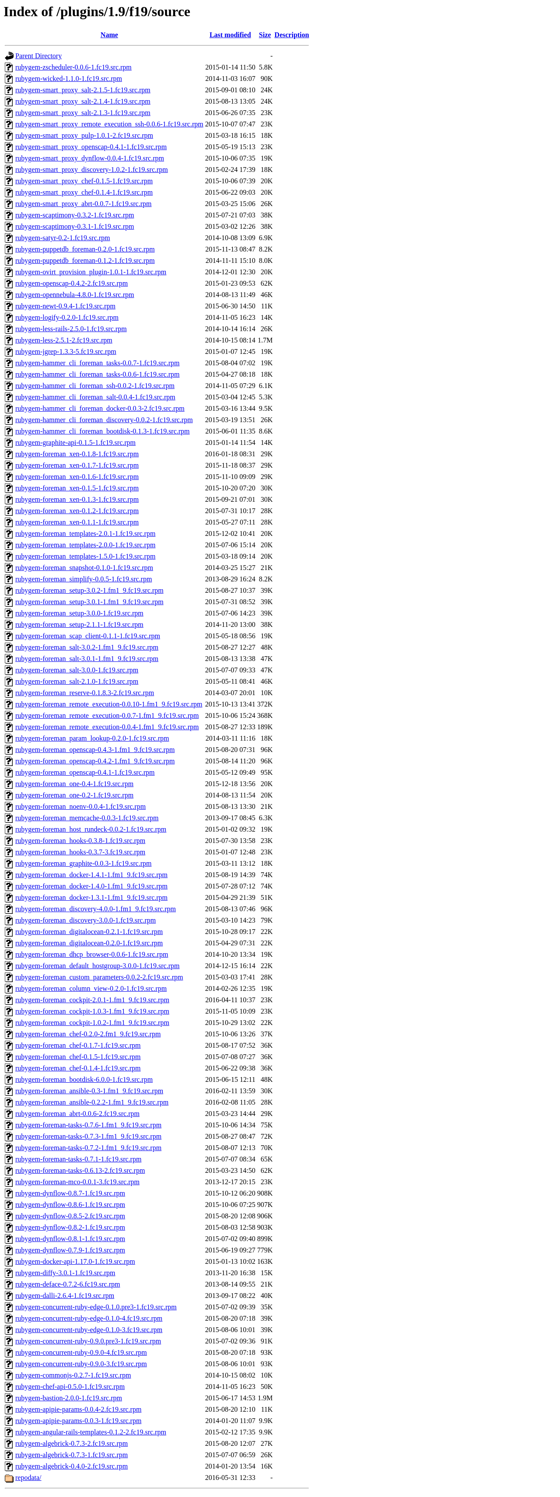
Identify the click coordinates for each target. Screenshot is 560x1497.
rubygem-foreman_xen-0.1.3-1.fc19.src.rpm (77, 499)
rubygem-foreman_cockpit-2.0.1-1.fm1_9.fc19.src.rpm (92, 1000)
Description (291, 34)
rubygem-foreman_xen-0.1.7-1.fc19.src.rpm (77, 465)
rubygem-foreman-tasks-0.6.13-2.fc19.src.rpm (80, 1170)
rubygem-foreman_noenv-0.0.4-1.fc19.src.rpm (80, 806)
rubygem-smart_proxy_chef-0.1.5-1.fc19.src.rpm (84, 181)
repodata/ (28, 1477)
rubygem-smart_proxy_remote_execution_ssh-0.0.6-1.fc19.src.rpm (109, 124)
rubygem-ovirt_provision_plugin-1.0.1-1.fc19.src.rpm (90, 272)
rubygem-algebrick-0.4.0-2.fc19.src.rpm (71, 1466)
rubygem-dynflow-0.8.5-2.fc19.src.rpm (70, 1216)
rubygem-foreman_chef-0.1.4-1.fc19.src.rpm (78, 1068)
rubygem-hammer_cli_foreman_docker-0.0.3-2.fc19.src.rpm (100, 408)
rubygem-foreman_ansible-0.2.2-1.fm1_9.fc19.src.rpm (91, 1102)
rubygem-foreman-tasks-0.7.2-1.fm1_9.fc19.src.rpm (88, 1147)
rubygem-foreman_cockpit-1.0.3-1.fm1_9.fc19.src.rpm (92, 1011)
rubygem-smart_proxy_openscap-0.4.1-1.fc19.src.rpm (91, 146)
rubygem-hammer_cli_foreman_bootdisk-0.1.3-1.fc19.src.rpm (102, 431)
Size (265, 34)
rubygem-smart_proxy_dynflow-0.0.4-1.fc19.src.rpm (89, 158)
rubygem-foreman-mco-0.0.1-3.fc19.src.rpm (77, 1182)
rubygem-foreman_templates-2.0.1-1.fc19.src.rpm (85, 533)
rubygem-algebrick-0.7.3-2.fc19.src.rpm (71, 1443)
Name (109, 34)
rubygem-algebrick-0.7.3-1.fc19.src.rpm (71, 1455)
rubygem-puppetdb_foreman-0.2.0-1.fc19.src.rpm (85, 249)
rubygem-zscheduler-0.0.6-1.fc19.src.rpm (73, 67)
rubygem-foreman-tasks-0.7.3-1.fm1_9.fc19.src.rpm (88, 1136)
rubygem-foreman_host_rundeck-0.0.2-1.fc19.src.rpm (90, 829)
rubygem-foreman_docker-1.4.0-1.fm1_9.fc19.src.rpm (91, 886)
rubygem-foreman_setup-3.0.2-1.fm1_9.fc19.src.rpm (89, 590)
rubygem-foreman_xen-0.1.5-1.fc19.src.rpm (77, 488)
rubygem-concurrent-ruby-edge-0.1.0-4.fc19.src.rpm (88, 1318)
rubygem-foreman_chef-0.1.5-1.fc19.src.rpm (78, 1056)
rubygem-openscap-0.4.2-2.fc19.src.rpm (71, 283)
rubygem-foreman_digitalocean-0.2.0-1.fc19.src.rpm (89, 943)
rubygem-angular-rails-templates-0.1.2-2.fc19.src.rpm (90, 1432)
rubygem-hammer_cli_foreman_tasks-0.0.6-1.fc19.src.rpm (97, 374)
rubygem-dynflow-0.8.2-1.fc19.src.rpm (70, 1227)
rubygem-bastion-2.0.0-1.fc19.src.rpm (68, 1398)
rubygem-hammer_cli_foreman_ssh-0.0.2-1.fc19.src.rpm (95, 385)
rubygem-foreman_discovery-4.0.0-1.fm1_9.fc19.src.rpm (95, 909)
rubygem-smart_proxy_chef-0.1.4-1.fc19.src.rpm (84, 192)
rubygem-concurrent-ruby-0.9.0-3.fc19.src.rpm (81, 1364)
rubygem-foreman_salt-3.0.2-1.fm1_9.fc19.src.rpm (86, 647)
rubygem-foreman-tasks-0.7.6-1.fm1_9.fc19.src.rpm (88, 1125)
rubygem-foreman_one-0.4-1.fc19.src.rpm (74, 783)
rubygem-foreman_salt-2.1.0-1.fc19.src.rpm (76, 681)
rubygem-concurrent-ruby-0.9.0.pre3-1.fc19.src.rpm (88, 1341)
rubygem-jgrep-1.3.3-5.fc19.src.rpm (65, 351)
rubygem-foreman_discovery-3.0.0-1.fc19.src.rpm (85, 920)
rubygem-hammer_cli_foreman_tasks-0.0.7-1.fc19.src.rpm (97, 363)
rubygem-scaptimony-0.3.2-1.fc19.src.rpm (74, 215)
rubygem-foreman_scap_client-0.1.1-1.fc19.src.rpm (87, 636)
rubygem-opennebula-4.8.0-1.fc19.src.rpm (74, 294)
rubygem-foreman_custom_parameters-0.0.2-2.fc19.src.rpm (99, 977)
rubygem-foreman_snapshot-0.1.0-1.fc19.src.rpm (84, 567)
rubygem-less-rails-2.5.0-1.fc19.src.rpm (71, 328)
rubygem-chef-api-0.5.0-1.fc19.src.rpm (70, 1386)
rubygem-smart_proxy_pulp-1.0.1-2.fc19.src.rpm (84, 135)
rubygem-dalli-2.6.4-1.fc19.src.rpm (64, 1295)
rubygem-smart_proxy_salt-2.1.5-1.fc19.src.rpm (82, 90)
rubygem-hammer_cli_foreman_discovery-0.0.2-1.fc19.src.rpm (104, 419)
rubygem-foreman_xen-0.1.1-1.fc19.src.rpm (77, 522)
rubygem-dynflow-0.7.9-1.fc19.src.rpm (70, 1250)
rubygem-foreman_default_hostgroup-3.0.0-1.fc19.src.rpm (97, 965)
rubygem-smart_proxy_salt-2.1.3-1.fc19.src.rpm (82, 112)
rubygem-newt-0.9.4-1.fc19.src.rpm (65, 306)
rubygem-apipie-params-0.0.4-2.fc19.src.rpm (78, 1409)
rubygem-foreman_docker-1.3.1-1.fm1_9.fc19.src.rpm (91, 897)
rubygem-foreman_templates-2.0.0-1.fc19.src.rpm (85, 545)
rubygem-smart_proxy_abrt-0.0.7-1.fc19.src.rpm (83, 203)
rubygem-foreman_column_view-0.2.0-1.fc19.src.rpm (91, 988)
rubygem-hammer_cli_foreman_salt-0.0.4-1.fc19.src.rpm (95, 397)
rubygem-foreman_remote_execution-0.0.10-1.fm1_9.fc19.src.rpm (108, 704)
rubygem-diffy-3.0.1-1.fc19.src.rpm (65, 1273)
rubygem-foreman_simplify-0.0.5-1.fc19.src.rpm (83, 579)
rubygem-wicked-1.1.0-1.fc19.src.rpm (68, 78)
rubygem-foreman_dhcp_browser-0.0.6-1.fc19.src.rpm (91, 954)
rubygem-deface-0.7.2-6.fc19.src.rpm (67, 1284)
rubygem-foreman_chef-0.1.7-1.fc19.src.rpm (78, 1045)
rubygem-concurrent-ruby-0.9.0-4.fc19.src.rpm (81, 1352)
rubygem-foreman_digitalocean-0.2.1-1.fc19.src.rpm (89, 931)
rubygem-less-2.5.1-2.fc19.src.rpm (63, 340)
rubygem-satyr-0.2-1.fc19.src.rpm (62, 237)
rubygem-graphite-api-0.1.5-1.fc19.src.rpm (75, 442)
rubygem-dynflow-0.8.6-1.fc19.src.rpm (70, 1204)
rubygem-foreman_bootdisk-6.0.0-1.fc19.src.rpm (84, 1079)
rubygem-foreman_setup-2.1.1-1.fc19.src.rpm (79, 624)
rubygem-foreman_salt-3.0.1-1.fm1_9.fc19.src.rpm (86, 658)
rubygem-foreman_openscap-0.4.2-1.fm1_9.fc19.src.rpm (95, 761)
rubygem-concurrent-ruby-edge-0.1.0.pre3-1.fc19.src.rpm (96, 1307)
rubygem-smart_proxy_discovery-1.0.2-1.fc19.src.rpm (91, 169)
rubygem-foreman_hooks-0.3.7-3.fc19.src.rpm (80, 852)
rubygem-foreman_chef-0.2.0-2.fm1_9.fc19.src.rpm (88, 1034)
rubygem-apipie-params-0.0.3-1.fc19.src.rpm (78, 1420)
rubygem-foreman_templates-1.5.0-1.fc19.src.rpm (85, 556)
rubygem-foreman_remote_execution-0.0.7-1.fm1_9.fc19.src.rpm (107, 715)
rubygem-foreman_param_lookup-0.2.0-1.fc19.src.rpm (92, 738)
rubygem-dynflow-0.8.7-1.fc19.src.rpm (70, 1193)
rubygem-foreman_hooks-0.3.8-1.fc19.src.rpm (80, 840)
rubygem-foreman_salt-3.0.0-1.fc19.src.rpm (76, 670)
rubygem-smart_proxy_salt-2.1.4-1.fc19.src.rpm (82, 101)
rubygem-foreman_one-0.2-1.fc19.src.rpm (74, 795)
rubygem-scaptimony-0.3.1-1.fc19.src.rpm (74, 226)
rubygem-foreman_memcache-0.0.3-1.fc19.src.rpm (86, 818)
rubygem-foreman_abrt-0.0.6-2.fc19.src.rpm (77, 1113)
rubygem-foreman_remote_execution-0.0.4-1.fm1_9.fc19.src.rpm (107, 727)
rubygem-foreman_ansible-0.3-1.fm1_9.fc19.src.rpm (89, 1091)
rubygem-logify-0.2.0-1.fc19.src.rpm (67, 317)
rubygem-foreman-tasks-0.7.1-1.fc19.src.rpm (78, 1159)
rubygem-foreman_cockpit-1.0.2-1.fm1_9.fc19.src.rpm (92, 1022)
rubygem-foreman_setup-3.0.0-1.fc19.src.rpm (79, 613)
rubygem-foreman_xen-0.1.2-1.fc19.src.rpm (77, 510)
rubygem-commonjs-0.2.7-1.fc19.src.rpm (73, 1375)
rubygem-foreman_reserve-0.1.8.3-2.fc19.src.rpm (84, 692)
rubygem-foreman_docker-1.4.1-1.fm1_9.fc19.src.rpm (91, 874)
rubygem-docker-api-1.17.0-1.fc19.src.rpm (75, 1261)
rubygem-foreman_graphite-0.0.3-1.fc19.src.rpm (83, 863)
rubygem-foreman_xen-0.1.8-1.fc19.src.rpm (77, 454)
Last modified (230, 34)
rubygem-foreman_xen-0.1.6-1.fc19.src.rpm (77, 476)
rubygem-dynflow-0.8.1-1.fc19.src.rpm (70, 1238)
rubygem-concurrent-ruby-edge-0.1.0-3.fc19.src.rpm (88, 1329)
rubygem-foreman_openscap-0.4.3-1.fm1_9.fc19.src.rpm (95, 749)
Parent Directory (38, 55)
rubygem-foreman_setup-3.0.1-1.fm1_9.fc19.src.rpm (89, 601)
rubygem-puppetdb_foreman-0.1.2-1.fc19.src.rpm (85, 260)
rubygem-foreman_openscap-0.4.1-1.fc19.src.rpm (85, 772)
